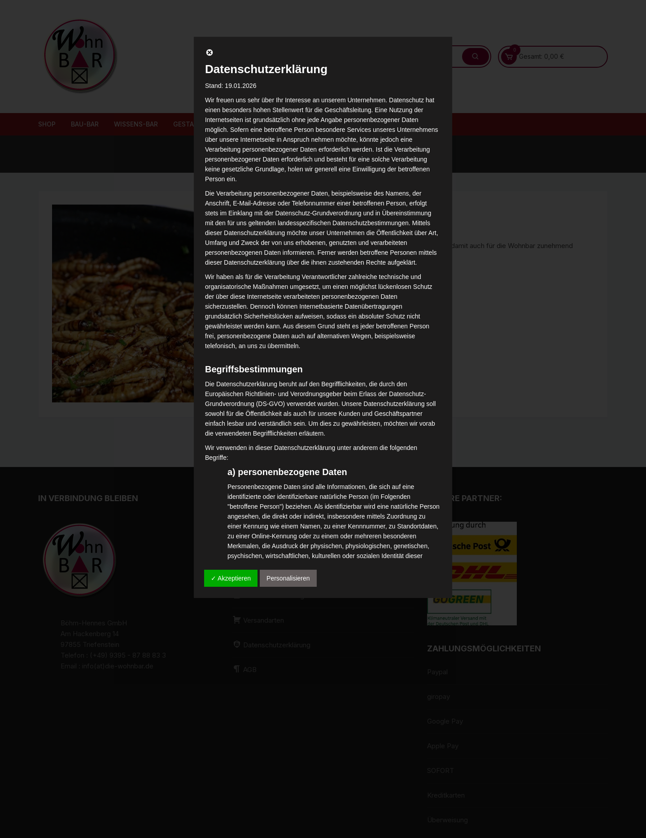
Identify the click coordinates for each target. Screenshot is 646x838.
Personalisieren (288, 578)
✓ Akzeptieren (231, 578)
